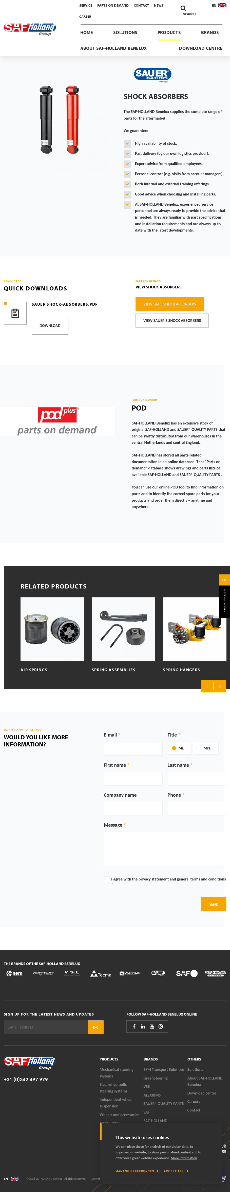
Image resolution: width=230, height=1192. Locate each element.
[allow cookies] (176, 1171)
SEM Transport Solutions (164, 1069)
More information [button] (184, 1158)
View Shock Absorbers (159, 286)
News (158, 5)
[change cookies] (137, 1171)
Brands (210, 32)
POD (139, 408)
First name (115, 765)
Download (50, 325)
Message (113, 825)
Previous (207, 686)
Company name (120, 795)
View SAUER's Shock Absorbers (172, 320)
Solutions (125, 32)
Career (85, 16)
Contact (141, 5)
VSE (147, 1086)
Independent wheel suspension (116, 1102)
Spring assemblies (114, 669)
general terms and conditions (201, 879)
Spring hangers (181, 669)
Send (213, 904)
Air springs (34, 669)
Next (220, 686)
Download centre (200, 48)
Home (86, 32)
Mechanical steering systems (116, 1073)
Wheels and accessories (119, 1114)
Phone (174, 795)
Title (172, 735)
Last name (178, 765)
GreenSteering (156, 1078)
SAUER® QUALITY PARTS (164, 1103)
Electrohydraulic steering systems (113, 1087)
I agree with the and (168, 882)
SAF (147, 1112)
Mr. (181, 748)
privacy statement (154, 879)
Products (169, 32)
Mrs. (207, 748)
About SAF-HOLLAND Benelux (113, 48)
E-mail (110, 735)
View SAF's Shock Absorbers (169, 304)
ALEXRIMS (152, 1095)
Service (85, 5)
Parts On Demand (113, 5)
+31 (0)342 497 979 (26, 1079)
